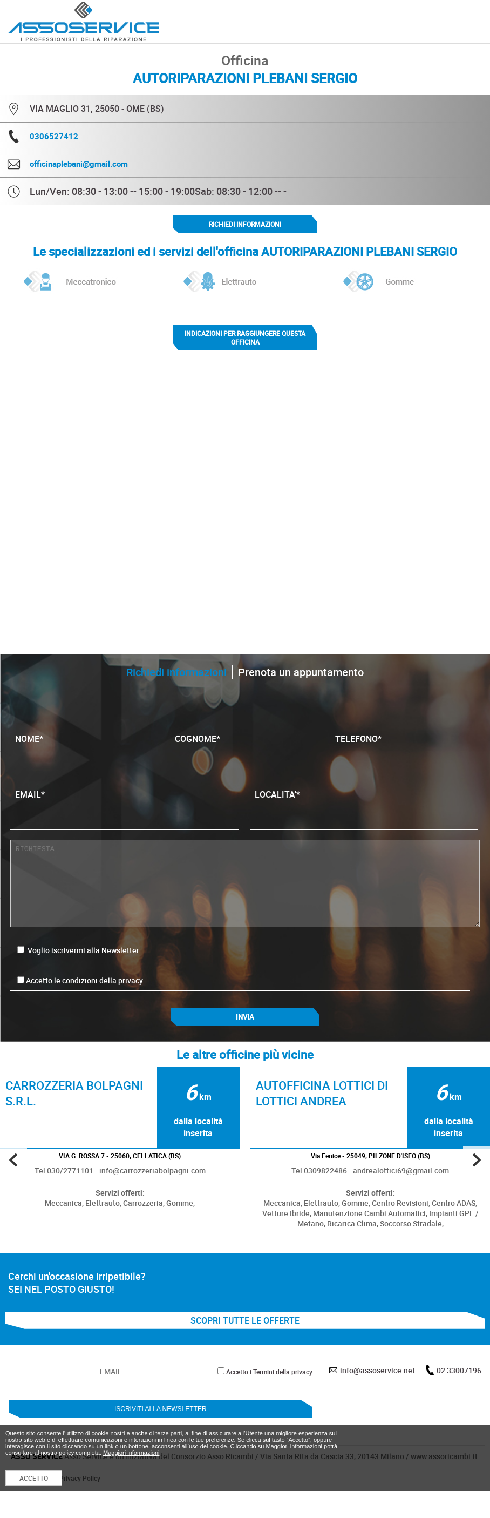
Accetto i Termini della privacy (269, 1371)
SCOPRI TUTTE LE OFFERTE (245, 1320)
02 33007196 (459, 1370)
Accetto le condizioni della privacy (84, 980)
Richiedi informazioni (245, 224)
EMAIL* (124, 805)
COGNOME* (244, 749)
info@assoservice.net (377, 1370)
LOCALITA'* (364, 805)
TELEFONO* (404, 749)
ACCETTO (33, 1478)
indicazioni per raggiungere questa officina (245, 337)
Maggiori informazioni (131, 1452)
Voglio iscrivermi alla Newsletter (78, 950)
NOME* (84, 749)
